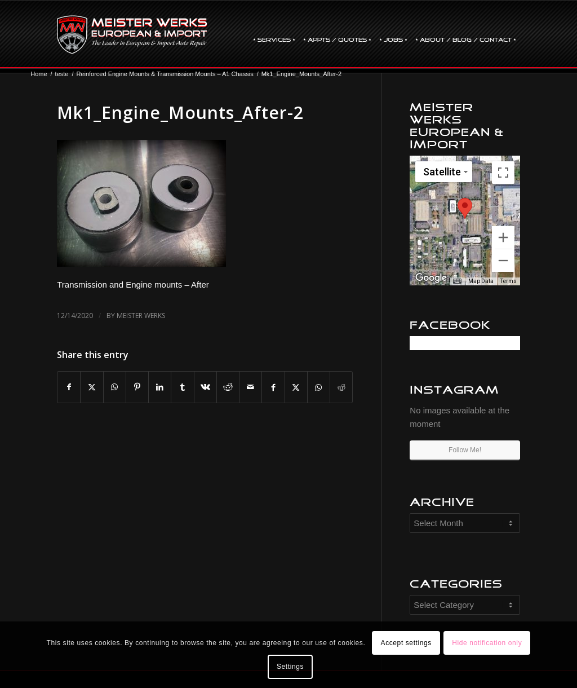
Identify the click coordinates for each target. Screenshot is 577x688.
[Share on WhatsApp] (115, 387)
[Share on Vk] (205, 387)
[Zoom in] (503, 237)
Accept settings (406, 643)
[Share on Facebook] (68, 387)
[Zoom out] (503, 260)
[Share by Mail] (250, 387)
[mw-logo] (132, 34)
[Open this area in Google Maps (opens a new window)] (431, 278)
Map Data (481, 281)
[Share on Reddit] (228, 387)
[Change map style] (443, 171)
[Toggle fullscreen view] (503, 172)
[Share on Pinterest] (137, 387)
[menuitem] (274, 34)
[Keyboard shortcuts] (457, 281)
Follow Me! (465, 450)
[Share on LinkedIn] (160, 387)
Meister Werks (141, 315)
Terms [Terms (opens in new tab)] (508, 281)
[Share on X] (92, 387)
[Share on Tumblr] (182, 387)
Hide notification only (487, 643)
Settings (290, 667)
